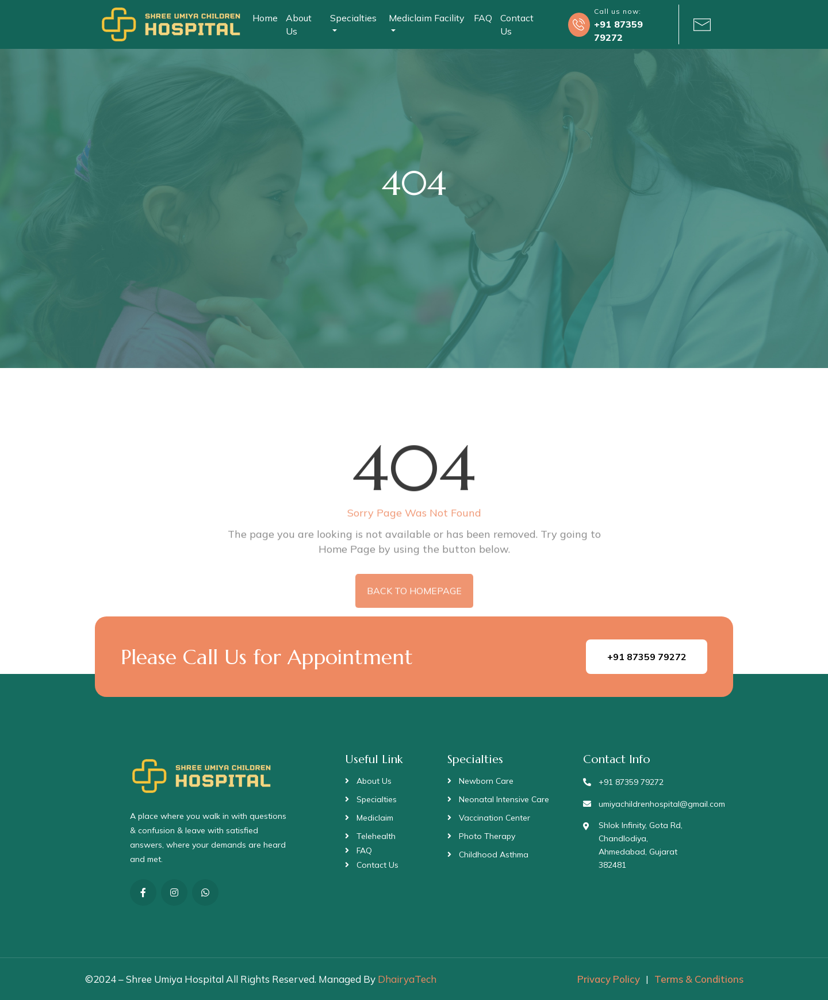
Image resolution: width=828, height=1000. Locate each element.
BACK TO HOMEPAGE (414, 605)
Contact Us (517, 24)
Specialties (376, 799)
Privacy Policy (608, 979)
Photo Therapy (487, 836)
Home (265, 18)
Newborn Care (486, 781)
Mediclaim (374, 818)
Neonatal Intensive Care (504, 799)
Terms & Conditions (698, 979)
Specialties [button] (353, 18)
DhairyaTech (407, 979)
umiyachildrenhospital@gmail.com (662, 804)
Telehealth (376, 836)
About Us (299, 24)
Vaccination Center (494, 818)
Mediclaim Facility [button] (427, 18)
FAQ (483, 18)
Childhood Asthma (493, 854)
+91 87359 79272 (647, 656)
